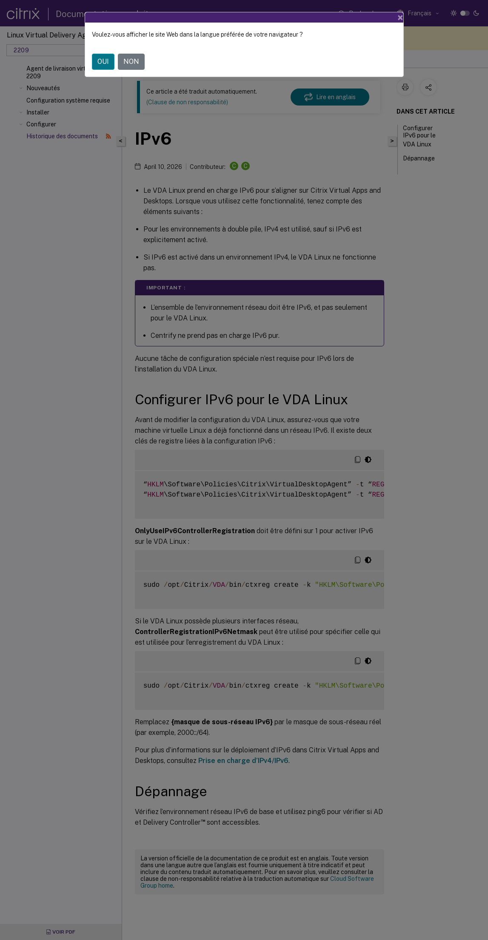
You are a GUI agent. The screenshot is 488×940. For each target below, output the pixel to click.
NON (131, 61)
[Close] (400, 17)
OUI (103, 61)
